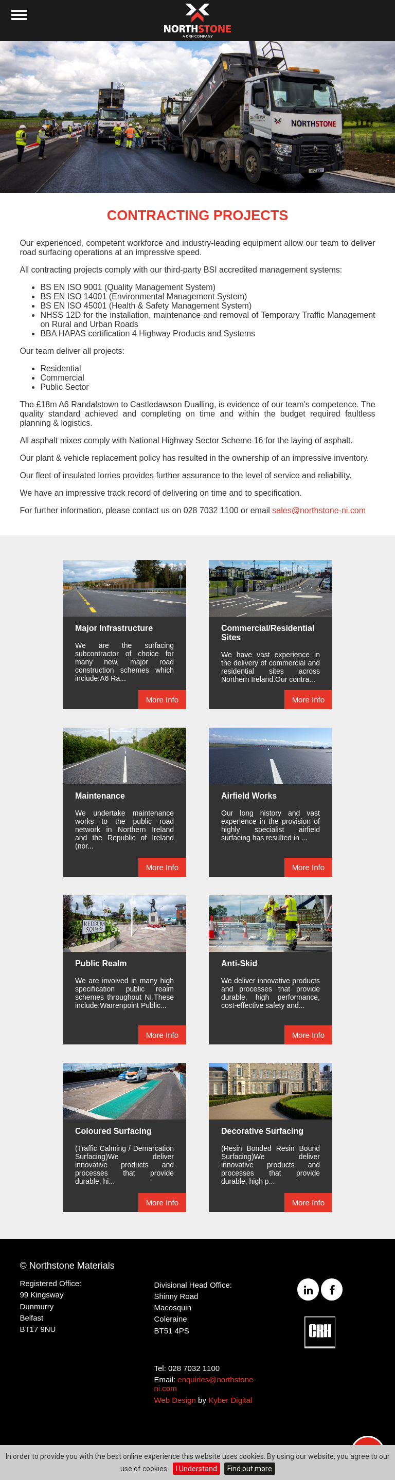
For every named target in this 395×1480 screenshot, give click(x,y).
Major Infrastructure (114, 628)
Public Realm (101, 963)
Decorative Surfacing (262, 1131)
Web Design (175, 1400)
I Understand (196, 1469)
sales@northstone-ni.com (319, 510)
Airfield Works (249, 795)
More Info (162, 699)
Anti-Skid (239, 963)
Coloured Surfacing (113, 1131)
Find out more (249, 1469)
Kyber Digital (230, 1400)
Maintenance (100, 795)
